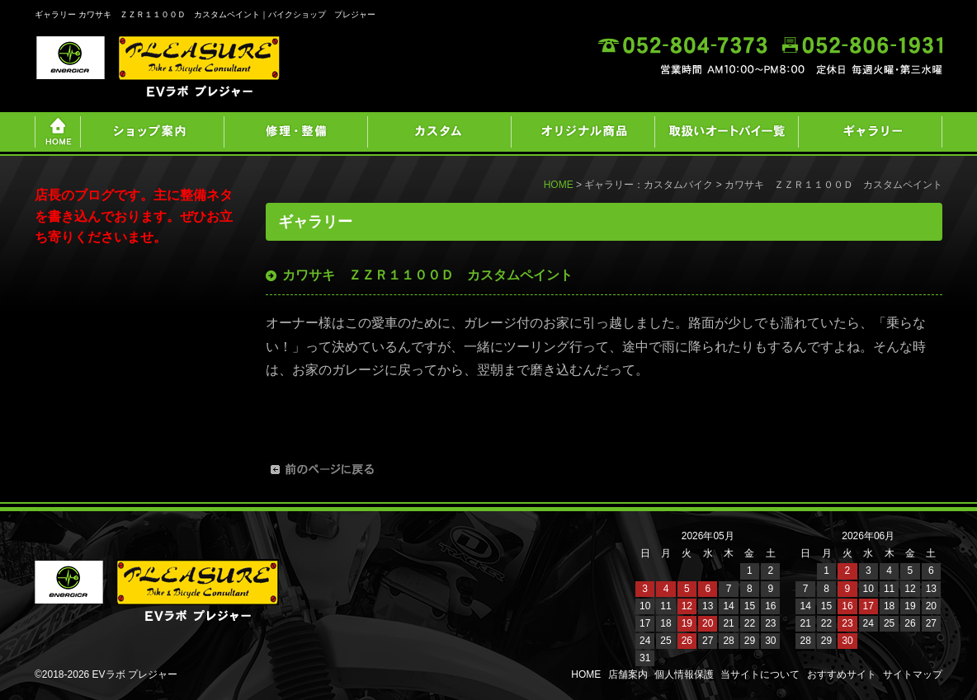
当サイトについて (760, 674)
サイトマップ (912, 674)
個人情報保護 (684, 674)
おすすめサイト (841, 674)
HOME (558, 184)
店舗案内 (628, 674)
